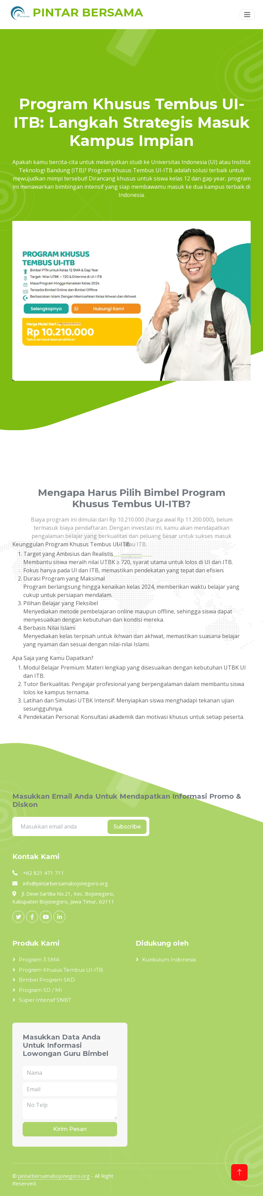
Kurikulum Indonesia (169, 959)
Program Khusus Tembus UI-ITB (61, 970)
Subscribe (127, 826)
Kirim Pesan (70, 1129)
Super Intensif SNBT (45, 1000)
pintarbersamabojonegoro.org (54, 1175)
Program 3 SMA (39, 959)
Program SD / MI (40, 990)
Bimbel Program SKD (47, 979)
